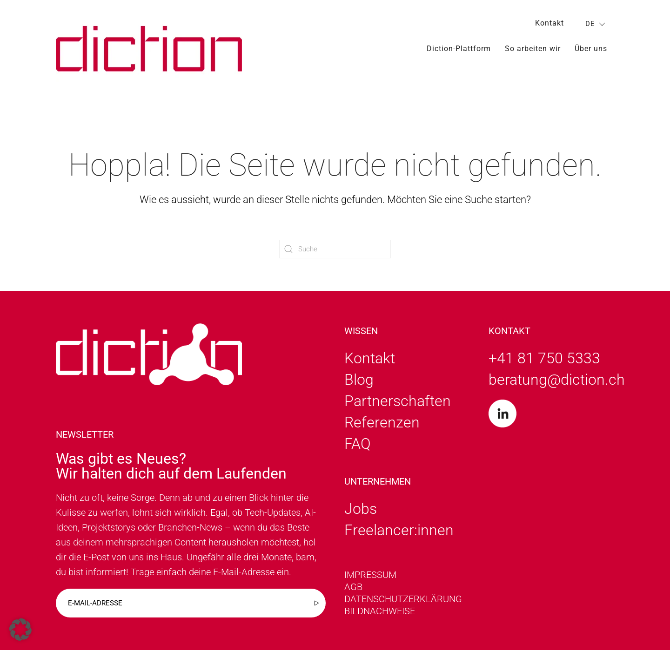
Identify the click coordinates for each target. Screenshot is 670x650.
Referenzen (382, 422)
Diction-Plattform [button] (459, 48)
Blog (359, 379)
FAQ (357, 444)
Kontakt (549, 23)
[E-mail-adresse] (191, 603)
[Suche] (335, 249)
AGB (353, 586)
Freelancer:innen (399, 530)
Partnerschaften (397, 401)
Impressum (370, 574)
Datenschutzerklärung (403, 598)
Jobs (360, 509)
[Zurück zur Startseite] (149, 48)
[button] (20, 629)
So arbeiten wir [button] (533, 48)
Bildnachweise (379, 611)
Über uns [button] (591, 48)
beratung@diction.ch (557, 379)
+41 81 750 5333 (544, 358)
